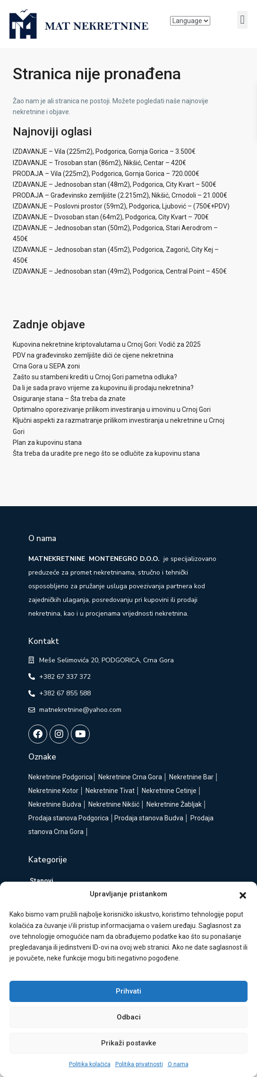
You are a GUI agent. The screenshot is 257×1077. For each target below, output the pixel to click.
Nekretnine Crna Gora (130, 777)
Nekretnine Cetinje (169, 790)
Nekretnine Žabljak (174, 804)
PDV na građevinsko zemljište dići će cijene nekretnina (93, 355)
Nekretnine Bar (191, 777)
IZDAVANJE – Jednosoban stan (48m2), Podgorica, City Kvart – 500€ (114, 184)
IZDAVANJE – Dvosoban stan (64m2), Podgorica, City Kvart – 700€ (111, 217)
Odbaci (129, 1017)
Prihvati (128, 991)
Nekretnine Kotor (53, 790)
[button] (243, 894)
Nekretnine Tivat (110, 790)
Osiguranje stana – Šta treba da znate (69, 398)
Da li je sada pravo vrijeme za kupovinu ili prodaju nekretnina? (103, 388)
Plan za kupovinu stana (47, 442)
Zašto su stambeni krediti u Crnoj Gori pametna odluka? (95, 377)
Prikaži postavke (128, 1043)
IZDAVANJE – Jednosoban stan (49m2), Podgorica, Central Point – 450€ (120, 271)
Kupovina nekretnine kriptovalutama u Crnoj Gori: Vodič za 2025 (107, 344)
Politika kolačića (90, 1064)
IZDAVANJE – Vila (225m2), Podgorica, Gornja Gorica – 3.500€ (104, 151)
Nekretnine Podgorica (60, 777)
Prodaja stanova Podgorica (68, 818)
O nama (178, 1064)
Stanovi (41, 881)
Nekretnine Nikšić (113, 804)
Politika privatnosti (139, 1064)
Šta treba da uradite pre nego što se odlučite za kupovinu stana (106, 453)
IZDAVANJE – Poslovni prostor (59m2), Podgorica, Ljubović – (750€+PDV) (121, 206)
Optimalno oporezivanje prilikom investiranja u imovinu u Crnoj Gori (112, 409)
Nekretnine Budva (54, 804)
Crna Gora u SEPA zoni (46, 366)
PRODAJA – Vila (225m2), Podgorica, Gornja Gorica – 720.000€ (106, 173)
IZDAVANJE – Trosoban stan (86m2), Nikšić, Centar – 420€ (99, 163)
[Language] (190, 20)
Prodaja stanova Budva (148, 818)
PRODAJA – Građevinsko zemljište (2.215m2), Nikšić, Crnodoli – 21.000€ (120, 195)
